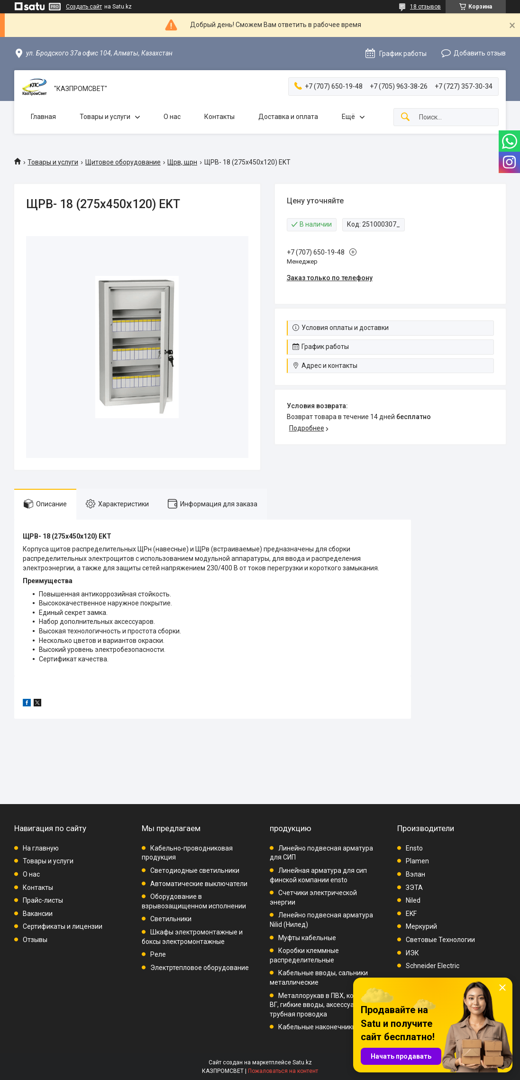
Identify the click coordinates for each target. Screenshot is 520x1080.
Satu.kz (302, 1062)
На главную (41, 848)
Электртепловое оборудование (199, 967)
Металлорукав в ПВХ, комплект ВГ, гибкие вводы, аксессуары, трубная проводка (323, 1005)
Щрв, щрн (182, 162)
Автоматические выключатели (198, 884)
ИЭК (412, 953)
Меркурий (421, 926)
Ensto (414, 848)
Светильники (171, 919)
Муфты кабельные (307, 938)
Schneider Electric (432, 966)
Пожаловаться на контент (283, 1071)
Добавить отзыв (480, 53)
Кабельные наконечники (317, 1027)
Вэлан (415, 874)
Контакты (219, 116)
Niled (413, 900)
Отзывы (35, 939)
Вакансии (38, 913)
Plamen (417, 861)
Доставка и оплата (288, 116)
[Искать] (405, 117)
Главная (43, 116)
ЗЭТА (414, 887)
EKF (411, 913)
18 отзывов (425, 6)
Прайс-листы (43, 900)
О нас (172, 116)
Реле (158, 954)
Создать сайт (84, 6)
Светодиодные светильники (194, 870)
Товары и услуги (105, 116)
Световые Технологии (440, 939)
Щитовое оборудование (123, 162)
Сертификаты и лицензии (62, 926)
